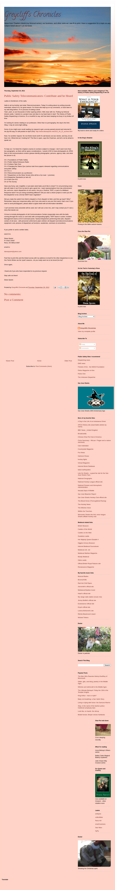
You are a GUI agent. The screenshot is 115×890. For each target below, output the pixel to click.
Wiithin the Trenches (85, 511)
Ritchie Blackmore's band (86, 614)
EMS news (81, 363)
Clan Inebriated (83, 446)
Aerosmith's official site (86, 586)
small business (100, 824)
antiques (98, 814)
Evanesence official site (86, 604)
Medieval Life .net (84, 550)
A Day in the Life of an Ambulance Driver (92, 421)
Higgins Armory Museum (86, 543)
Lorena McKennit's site (86, 611)
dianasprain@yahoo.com (12, 251)
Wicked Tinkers (83, 617)
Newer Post (10, 361)
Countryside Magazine (85, 449)
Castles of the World (85, 529)
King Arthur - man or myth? (87, 696)
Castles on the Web (84, 533)
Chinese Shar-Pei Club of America (89, 437)
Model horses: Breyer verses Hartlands (91, 715)
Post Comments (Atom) (44, 366)
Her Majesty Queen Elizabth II (88, 539)
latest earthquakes (84, 470)
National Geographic (85, 478)
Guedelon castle (83, 536)
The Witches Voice (84, 508)
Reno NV (98, 821)
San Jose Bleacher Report (87, 494)
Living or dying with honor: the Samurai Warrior (94, 702)
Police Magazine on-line (86, 370)
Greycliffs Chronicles (88, 328)
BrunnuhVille (82, 580)
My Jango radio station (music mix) (90, 597)
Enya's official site (84, 607)
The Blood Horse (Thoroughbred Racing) (92, 501)
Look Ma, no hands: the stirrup (88, 711)
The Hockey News (84, 504)
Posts (82, 344)
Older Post (68, 361)
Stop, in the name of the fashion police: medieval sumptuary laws (91, 707)
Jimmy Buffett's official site (87, 600)
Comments (84, 348)
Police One (82, 374)
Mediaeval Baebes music (86, 590)
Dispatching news (84, 360)
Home (39, 361)
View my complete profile (86, 331)
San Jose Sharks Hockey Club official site (92, 497)
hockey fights (82, 459)
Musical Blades (83, 576)
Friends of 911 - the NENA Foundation (91, 367)
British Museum (83, 526)
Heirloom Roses (83, 456)
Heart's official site (84, 593)
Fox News (81, 452)
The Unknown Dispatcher (86, 377)
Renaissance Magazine (86, 567)
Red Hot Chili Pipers (85, 583)
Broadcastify (82, 434)
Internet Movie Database (86, 466)
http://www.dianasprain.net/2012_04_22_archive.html (54, 131)
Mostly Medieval (83, 557)
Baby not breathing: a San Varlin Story (91, 699)
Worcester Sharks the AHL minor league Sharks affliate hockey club (92, 515)
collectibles (99, 817)
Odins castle (82, 560)
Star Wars (98, 827)
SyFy (97, 831)
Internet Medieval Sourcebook (88, 546)
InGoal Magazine (84, 463)
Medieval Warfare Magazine (87, 553)
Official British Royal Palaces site (89, 563)
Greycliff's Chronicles (32, 15)
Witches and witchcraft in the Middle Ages (92, 687)
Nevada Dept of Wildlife (86, 490)
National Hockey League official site (90, 482)
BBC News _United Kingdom (88, 430)
